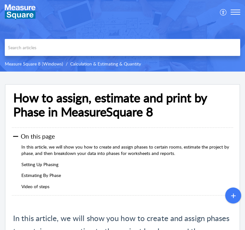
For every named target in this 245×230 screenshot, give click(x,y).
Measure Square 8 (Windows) (34, 64)
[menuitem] (223, 12)
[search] (122, 47)
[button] (223, 12)
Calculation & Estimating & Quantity (105, 64)
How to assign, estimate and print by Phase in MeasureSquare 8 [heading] (110, 105)
